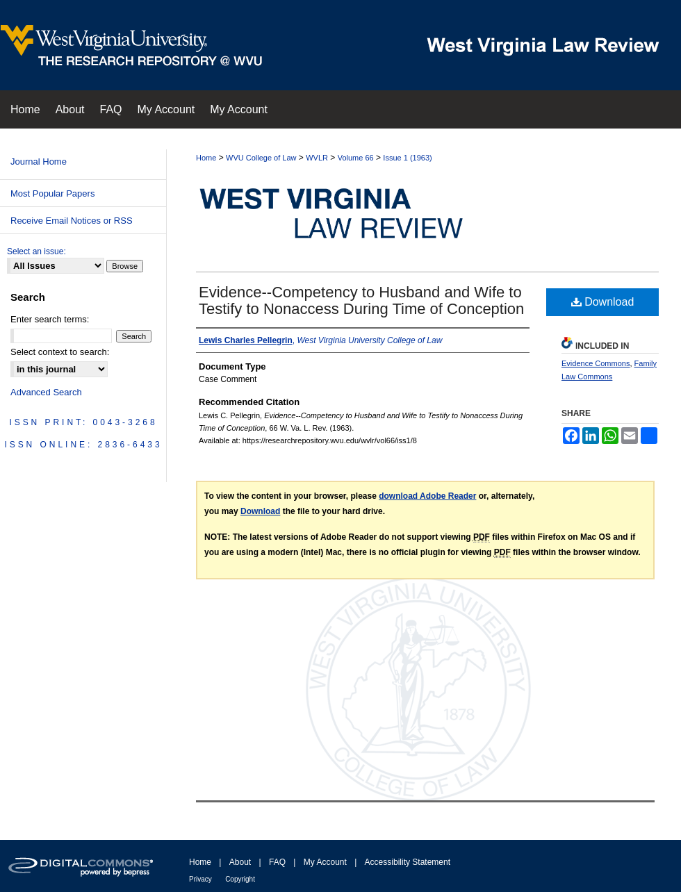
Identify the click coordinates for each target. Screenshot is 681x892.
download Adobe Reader (427, 496)
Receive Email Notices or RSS (71, 220)
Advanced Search (46, 392)
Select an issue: (36, 251)
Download (602, 302)
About (240, 862)
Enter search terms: (49, 319)
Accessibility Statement (407, 862)
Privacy (200, 879)
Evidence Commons (595, 363)
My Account (325, 862)
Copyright (240, 879)
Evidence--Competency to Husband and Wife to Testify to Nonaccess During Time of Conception (361, 300)
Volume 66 (356, 158)
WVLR (317, 158)
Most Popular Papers (52, 193)
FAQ (277, 862)
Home (206, 158)
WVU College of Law (261, 158)
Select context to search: (59, 352)
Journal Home (38, 161)
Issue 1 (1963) (407, 158)
